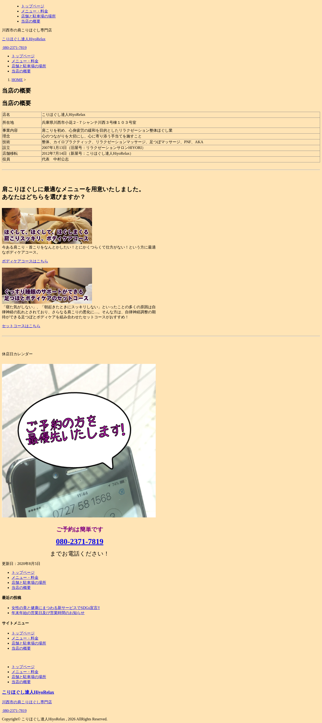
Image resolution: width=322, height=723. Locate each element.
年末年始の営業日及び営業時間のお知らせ (48, 613)
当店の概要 (30, 21)
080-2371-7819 (14, 48)
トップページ (32, 6)
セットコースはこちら (21, 326)
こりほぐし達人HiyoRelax (23, 39)
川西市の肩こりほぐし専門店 (27, 703)
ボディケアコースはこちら (25, 261)
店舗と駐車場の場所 (38, 16)
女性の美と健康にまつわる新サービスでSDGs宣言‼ (56, 608)
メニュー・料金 (34, 11)
